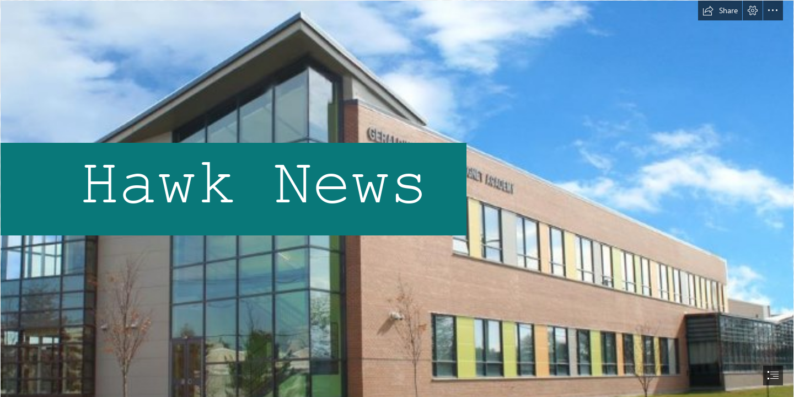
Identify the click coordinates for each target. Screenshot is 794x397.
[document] (397, 198)
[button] (720, 10)
